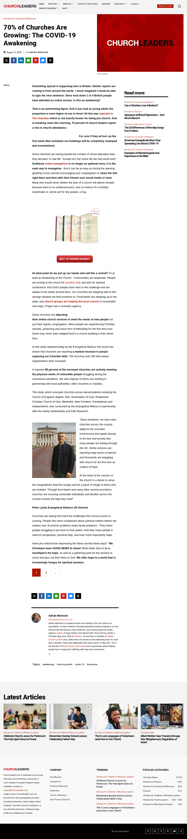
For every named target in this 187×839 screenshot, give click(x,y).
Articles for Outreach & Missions (21, 19)
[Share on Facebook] (14, 60)
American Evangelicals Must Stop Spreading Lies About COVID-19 (142, 142)
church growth (64, 664)
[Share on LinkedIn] (21, 60)
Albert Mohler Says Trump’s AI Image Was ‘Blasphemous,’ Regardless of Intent (160, 739)
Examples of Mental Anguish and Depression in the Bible (141, 154)
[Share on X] (6, 60)
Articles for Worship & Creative (138, 124)
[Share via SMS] (43, 60)
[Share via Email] (28, 60)
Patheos (78, 636)
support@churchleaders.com (16, 790)
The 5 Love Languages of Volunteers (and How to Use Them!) (114, 737)
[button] (179, 6)
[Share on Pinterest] (36, 60)
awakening (48, 664)
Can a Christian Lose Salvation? (141, 105)
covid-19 (79, 664)
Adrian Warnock (38, 52)
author (60, 633)
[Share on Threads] (50, 60)
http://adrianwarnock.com (61, 619)
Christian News (147, 732)
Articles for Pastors (133, 111)
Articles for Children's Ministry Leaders (21, 732)
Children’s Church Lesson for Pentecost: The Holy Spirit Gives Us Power (25, 737)
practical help (73, 282)
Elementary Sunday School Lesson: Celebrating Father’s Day (68, 737)
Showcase (92, 664)
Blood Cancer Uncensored (74, 646)
